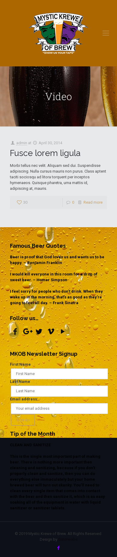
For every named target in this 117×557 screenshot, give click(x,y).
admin (21, 143)
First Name (20, 364)
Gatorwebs (67, 539)
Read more (93, 202)
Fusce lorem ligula (45, 153)
